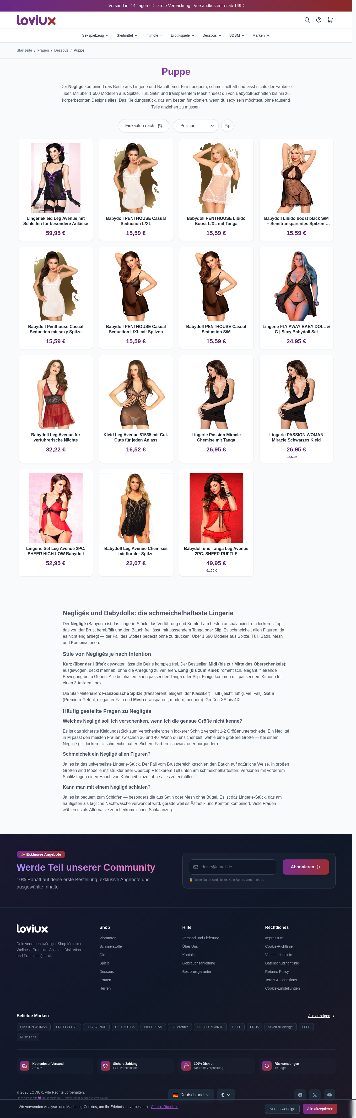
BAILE (236, 1027)
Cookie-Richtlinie (164, 1107)
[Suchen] (307, 20)
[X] (315, 1095)
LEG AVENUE (96, 1027)
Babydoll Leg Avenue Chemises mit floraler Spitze (136, 551)
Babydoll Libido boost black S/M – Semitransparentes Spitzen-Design (296, 221)
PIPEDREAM (153, 1027)
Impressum (274, 938)
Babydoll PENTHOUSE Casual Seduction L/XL (136, 221)
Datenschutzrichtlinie (282, 963)
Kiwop (104, 1098)
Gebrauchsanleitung (198, 963)
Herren (105, 988)
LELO (306, 1027)
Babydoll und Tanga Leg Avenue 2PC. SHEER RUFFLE (216, 551)
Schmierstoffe (111, 946)
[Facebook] (300, 1095)
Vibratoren (108, 938)
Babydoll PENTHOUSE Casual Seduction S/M (216, 329)
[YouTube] (329, 1095)
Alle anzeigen (321, 1016)
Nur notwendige (282, 1109)
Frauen (43, 50)
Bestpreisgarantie (196, 971)
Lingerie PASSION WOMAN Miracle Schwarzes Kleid (296, 437)
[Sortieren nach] (196, 126)
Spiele (105, 963)
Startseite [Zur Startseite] (24, 50)
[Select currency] (226, 1095)
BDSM (237, 35)
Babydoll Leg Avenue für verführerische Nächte (55, 437)
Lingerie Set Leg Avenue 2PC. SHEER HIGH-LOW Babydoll (55, 551)
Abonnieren (306, 867)
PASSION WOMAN (33, 1027)
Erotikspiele (183, 35)
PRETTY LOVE (67, 1027)
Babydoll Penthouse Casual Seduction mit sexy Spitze (55, 329)
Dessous (212, 35)
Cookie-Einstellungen (282, 988)
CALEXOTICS (125, 1027)
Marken (261, 35)
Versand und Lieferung (200, 938)
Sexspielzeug (95, 35)
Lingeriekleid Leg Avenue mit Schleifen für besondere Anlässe (55, 221)
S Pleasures (179, 1027)
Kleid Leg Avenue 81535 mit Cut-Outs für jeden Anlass (136, 437)
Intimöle (154, 35)
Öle (102, 955)
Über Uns (190, 946)
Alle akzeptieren (320, 1109)
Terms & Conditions (281, 980)
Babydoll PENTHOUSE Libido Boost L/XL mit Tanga (216, 221)
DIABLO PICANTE (210, 1027)
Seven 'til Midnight (280, 1027)
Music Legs (28, 1037)
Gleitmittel (127, 35)
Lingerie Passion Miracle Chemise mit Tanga (216, 437)
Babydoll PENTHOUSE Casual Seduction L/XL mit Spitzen (136, 329)
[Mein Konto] (319, 20)
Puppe (79, 50)
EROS (254, 1027)
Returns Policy (277, 971)
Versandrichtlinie (278, 955)
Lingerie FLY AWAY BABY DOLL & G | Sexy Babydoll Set (296, 329)
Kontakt (188, 955)
